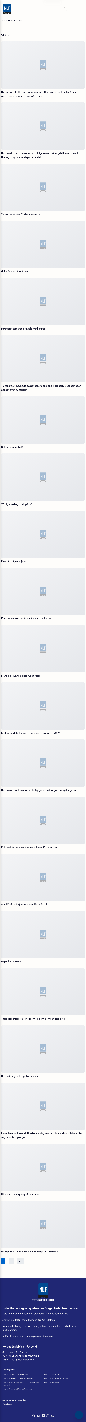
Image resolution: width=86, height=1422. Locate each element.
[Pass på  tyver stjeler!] (43, 534)
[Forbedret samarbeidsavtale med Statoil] (43, 301)
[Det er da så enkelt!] (43, 420)
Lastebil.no (8, 20)
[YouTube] (38, 1415)
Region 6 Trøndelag (52, 1382)
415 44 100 (8, 1359)
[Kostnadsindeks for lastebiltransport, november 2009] (43, 706)
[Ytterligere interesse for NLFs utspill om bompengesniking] (43, 991)
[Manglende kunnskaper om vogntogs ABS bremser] (43, 1224)
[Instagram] (47, 1415)
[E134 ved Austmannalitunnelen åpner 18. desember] (43, 820)
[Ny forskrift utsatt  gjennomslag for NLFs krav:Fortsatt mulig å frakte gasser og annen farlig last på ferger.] (43, 65)
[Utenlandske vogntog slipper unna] (43, 1167)
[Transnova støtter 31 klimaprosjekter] (43, 187)
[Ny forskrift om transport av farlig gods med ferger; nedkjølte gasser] (43, 763)
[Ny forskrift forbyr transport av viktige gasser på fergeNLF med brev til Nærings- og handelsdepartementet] (43, 126)
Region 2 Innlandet (52, 1374)
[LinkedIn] (43, 1415)
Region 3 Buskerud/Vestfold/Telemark (18, 1378)
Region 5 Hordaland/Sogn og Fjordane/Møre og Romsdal (21, 1383)
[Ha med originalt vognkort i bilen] (43, 1049)
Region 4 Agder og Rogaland (56, 1378)
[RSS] (52, 1415)
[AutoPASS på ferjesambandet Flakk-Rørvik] (43, 877)
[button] (80, 9)
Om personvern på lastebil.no (14, 1400)
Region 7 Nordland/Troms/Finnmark (17, 1389)
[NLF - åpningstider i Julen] (43, 244)
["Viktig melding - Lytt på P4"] (43, 477)
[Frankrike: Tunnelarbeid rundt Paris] (43, 648)
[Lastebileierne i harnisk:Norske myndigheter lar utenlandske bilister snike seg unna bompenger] (43, 1106)
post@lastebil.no (25, 1359)
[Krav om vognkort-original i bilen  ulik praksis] (43, 591)
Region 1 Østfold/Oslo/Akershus (15, 1374)
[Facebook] (33, 1415)
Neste (20, 1260)
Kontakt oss (7, 1404)
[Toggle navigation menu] (79, 1415)
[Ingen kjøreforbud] (43, 934)
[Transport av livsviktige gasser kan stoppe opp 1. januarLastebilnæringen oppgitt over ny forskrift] (43, 358)
